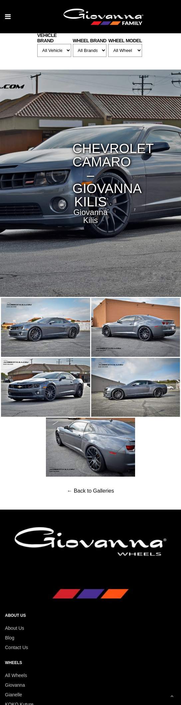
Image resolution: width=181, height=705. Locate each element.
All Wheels (16, 675)
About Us (14, 628)
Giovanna (15, 685)
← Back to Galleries (90, 491)
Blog (9, 637)
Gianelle (13, 694)
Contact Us (16, 647)
